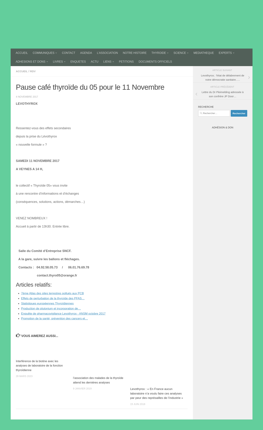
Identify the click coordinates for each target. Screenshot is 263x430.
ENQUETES (78, 61)
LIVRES (58, 61)
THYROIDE (159, 52)
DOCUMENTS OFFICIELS (155, 61)
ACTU (94, 61)
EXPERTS (225, 52)
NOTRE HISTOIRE (135, 52)
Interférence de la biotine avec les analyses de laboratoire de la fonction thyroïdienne (40, 365)
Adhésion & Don (222, 127)
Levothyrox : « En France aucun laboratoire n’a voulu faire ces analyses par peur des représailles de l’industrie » (156, 393)
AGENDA (86, 52)
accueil (22, 71)
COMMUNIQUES (43, 52)
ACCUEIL (22, 52)
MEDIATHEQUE (203, 52)
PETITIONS (126, 61)
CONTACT (68, 52)
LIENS (107, 61)
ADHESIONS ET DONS (31, 61)
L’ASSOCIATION (107, 52)
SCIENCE (179, 52)
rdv (34, 71)
